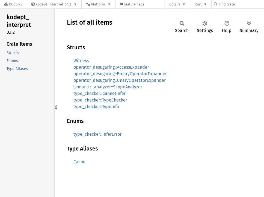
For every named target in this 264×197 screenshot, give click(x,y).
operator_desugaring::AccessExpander (111, 67)
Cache (79, 161)
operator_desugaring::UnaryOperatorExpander (119, 80)
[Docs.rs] (13, 4)
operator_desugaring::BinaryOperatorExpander (120, 73)
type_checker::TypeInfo (96, 106)
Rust (198, 4)
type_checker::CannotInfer (99, 93)
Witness (81, 60)
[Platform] (98, 4)
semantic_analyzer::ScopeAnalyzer (107, 86)
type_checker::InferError (97, 134)
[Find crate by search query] (241, 4)
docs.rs (174, 4)
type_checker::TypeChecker (100, 100)
